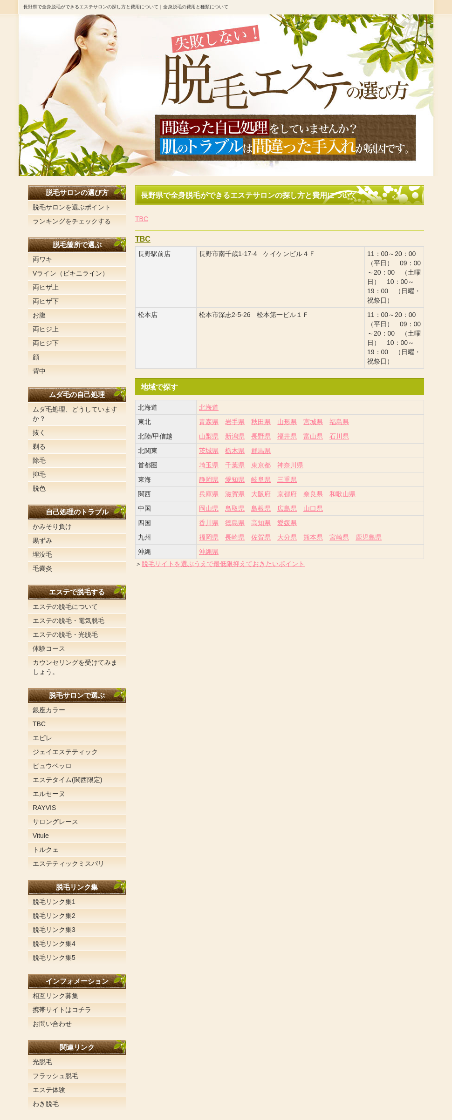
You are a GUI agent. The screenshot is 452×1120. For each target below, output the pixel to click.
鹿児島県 (369, 537)
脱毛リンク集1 (54, 901)
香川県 (209, 522)
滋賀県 (235, 494)
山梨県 (209, 436)
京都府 (287, 494)
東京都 (261, 465)
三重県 (287, 479)
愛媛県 (287, 522)
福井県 (287, 436)
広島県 (287, 508)
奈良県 (313, 494)
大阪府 (261, 494)
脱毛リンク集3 (54, 929)
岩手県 (235, 421)
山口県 (313, 508)
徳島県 (235, 522)
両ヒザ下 (46, 301)
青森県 (209, 421)
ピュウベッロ (52, 765)
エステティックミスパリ (68, 863)
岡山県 (209, 508)
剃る (39, 446)
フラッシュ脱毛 (55, 1076)
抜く (39, 432)
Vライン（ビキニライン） (71, 273)
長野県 (261, 436)
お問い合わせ (52, 1023)
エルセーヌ (49, 793)
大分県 (287, 537)
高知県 (261, 522)
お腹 (39, 315)
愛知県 (235, 479)
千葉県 (235, 465)
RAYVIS (44, 807)
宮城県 (313, 421)
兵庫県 (209, 494)
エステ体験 (49, 1089)
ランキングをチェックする (72, 221)
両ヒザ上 (46, 287)
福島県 (339, 421)
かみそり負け (52, 526)
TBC (141, 219)
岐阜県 (261, 479)
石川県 (339, 436)
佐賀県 (261, 537)
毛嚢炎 (42, 568)
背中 (39, 371)
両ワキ (42, 259)
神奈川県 (290, 465)
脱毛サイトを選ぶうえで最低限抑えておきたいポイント (223, 563)
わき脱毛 (46, 1103)
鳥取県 (235, 508)
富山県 (313, 436)
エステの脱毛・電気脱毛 (68, 620)
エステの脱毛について (65, 606)
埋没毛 (42, 554)
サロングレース (55, 821)
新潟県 (235, 436)
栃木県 (235, 450)
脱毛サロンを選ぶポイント (72, 207)
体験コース (49, 648)
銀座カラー (49, 710)
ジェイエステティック (65, 752)
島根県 (261, 508)
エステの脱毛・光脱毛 (65, 634)
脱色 (39, 488)
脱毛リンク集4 (54, 943)
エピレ (42, 738)
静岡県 (209, 479)
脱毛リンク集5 (54, 957)
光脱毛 (42, 1062)
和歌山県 (342, 494)
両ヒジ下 (46, 343)
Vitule (41, 835)
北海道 (209, 407)
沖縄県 (209, 551)
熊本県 (313, 537)
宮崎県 (339, 537)
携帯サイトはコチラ (62, 1009)
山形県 (287, 421)
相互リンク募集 (55, 995)
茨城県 (209, 450)
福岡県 (209, 537)
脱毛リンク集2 (54, 915)
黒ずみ (42, 540)
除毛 (39, 460)
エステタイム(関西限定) (67, 779)
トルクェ (46, 849)
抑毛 (39, 474)
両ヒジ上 (46, 329)
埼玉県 (209, 465)
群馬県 (261, 450)
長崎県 (235, 537)
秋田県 (261, 421)
